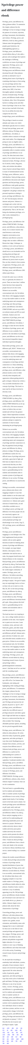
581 (17, 1032)
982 (13, 1034)
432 (17, 1034)
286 (13, 1028)
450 (11, 1030)
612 (3, 1028)
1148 (17, 1039)
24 (7, 1030)
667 (21, 1036)
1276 (8, 1028)
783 (16, 1041)
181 (21, 1028)
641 (3, 1041)
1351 (4, 1032)
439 (12, 1041)
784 (3, 1043)
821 (8, 1032)
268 (8, 1043)
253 (17, 1028)
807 (22, 1034)
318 (8, 1036)
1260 (22, 1039)
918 (3, 1039)
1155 (4, 1034)
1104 (16, 1030)
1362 (8, 1034)
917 (16, 1036)
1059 (12, 1039)
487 (21, 1030)
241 (8, 1039)
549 (12, 1036)
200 (21, 1041)
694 (8, 1041)
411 (13, 1032)
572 (3, 1030)
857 (21, 1032)
